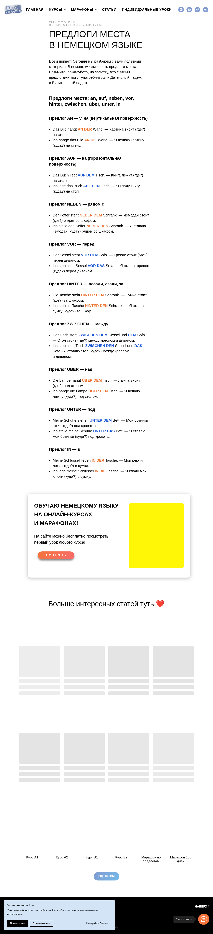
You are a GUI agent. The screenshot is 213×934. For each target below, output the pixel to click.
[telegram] (197, 9)
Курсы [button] (56, 9)
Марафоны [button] (82, 9)
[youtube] (189, 9)
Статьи (109, 9)
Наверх (202, 907)
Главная (35, 9)
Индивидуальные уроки (147, 9)
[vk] (205, 9)
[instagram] (181, 9)
